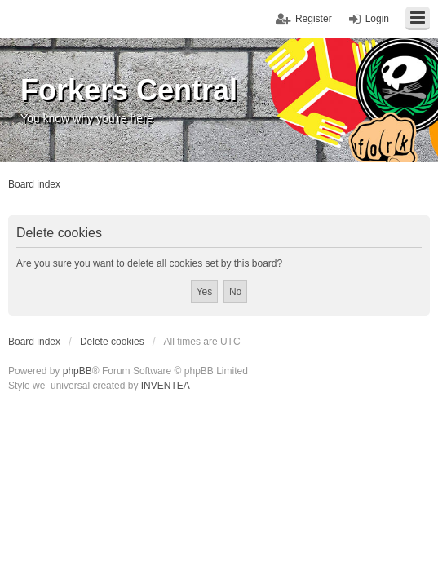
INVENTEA (165, 385)
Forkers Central (128, 90)
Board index (34, 341)
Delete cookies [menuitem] (112, 341)
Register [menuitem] (313, 18)
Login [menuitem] (377, 18)
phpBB (77, 371)
